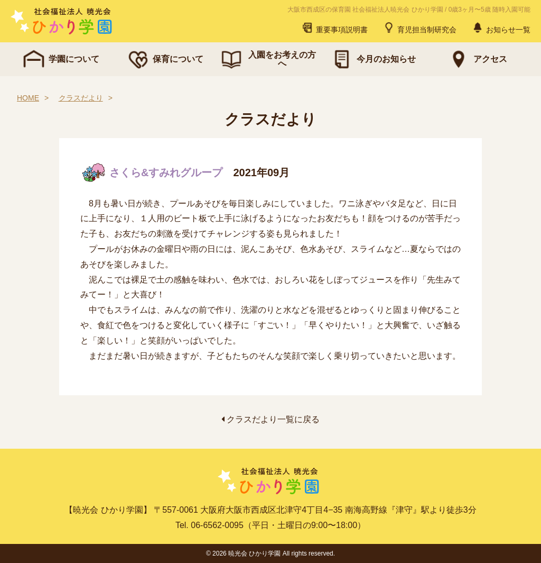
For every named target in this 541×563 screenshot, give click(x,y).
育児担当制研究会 (419, 27)
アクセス (476, 59)
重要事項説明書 (334, 27)
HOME (28, 98)
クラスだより (81, 98)
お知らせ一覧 (500, 27)
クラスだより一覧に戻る (270, 419)
